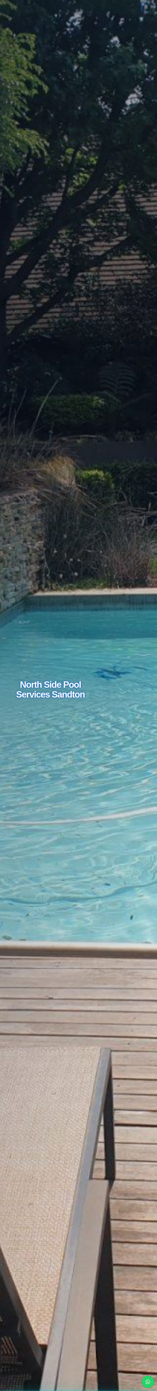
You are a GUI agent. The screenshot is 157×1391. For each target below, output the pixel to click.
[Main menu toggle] (145, 7)
